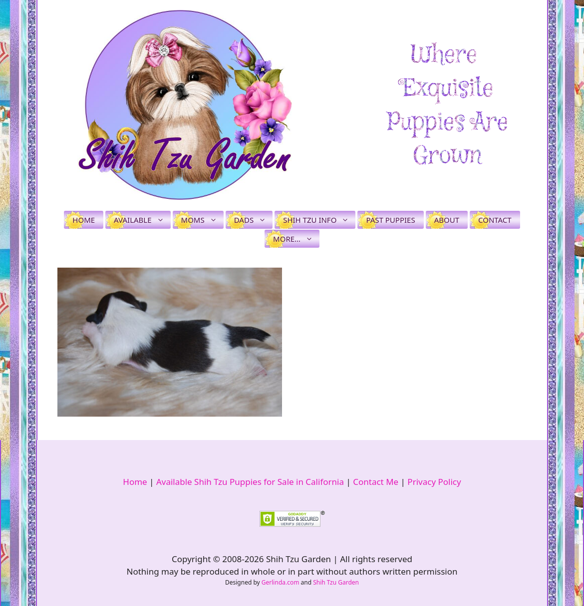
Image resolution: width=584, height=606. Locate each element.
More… (296, 239)
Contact (495, 220)
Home (83, 220)
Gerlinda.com (280, 582)
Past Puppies (390, 220)
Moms (202, 220)
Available (142, 220)
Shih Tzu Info (319, 220)
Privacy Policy (434, 481)
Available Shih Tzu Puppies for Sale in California (250, 481)
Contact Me (375, 481)
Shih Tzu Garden (336, 582)
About (446, 220)
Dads (253, 220)
